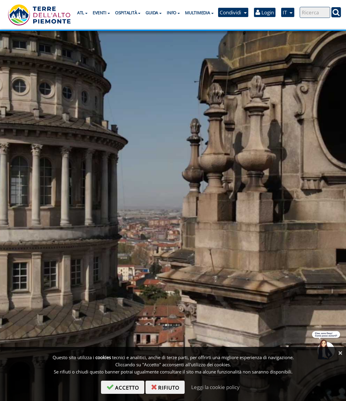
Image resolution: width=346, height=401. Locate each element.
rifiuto (168, 386)
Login (264, 12)
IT (285, 12)
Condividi (231, 12)
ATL (80, 13)
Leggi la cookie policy (215, 387)
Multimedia (197, 13)
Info (171, 13)
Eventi (99, 13)
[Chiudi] (340, 353)
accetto (125, 386)
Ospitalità (126, 13)
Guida (152, 13)
